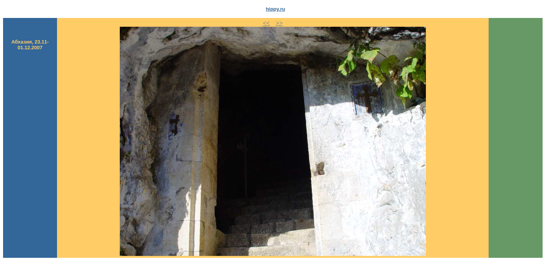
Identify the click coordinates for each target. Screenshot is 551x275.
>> (279, 23)
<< (266, 23)
